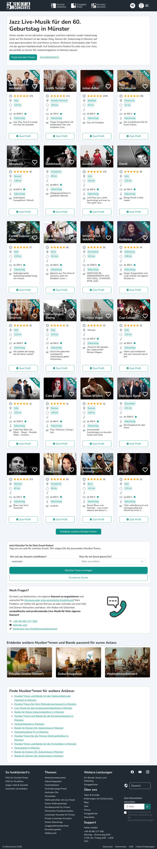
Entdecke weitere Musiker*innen (78, 531)
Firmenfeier (50, 796)
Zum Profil (25, 136)
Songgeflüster (91, 784)
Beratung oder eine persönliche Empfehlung (49, 600)
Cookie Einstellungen (145, 846)
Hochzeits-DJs (51, 792)
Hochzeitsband (52, 785)
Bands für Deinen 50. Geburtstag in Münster (38, 728)
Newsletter (89, 817)
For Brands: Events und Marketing (95, 779)
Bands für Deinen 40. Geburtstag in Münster (38, 756)
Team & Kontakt (91, 795)
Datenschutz (120, 846)
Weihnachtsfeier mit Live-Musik (60, 799)
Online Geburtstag (53, 822)
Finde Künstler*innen (23, 57)
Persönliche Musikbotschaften (59, 810)
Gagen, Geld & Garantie (17, 785)
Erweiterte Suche (78, 577)
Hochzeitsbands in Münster (29, 724)
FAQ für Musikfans (15, 781)
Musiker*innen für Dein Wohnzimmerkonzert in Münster (45, 704)
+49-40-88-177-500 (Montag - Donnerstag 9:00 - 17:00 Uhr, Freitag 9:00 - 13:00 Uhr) (98, 836)
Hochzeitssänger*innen (56, 788)
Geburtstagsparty (53, 781)
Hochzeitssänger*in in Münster (31, 732)
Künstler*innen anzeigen (78, 570)
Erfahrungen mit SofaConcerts (98, 798)
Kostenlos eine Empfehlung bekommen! (35, 629)
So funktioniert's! (49, 57)
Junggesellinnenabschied (56, 825)
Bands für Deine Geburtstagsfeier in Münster (39, 712)
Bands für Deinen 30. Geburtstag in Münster (38, 752)
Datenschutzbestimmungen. (141, 820)
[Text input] (134, 806)
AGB (131, 846)
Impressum (108, 846)
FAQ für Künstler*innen (17, 777)
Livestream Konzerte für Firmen (60, 814)
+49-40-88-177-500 (25, 621)
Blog (86, 802)
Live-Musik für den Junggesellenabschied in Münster (43, 708)
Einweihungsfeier (53, 829)
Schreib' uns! (20, 625)
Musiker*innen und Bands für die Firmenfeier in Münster (45, 744)
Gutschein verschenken (16, 788)
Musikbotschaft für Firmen (57, 807)
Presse (87, 809)
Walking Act (50, 833)
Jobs (86, 806)
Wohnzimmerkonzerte (55, 777)
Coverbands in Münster (27, 748)
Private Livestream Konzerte (58, 818)
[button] (144, 5)
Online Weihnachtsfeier (56, 803)
